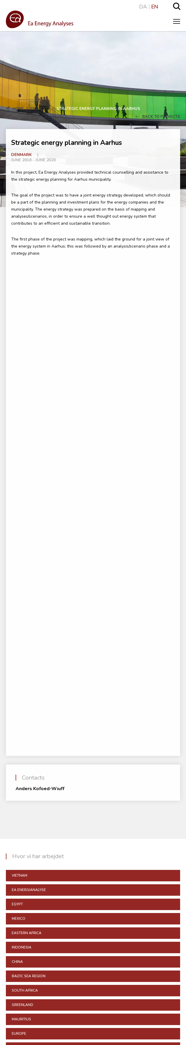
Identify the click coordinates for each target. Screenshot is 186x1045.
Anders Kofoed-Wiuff (40, 788)
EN (154, 6)
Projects (40, 108)
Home (18, 108)
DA (143, 6)
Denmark (21, 154)
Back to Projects (157, 116)
